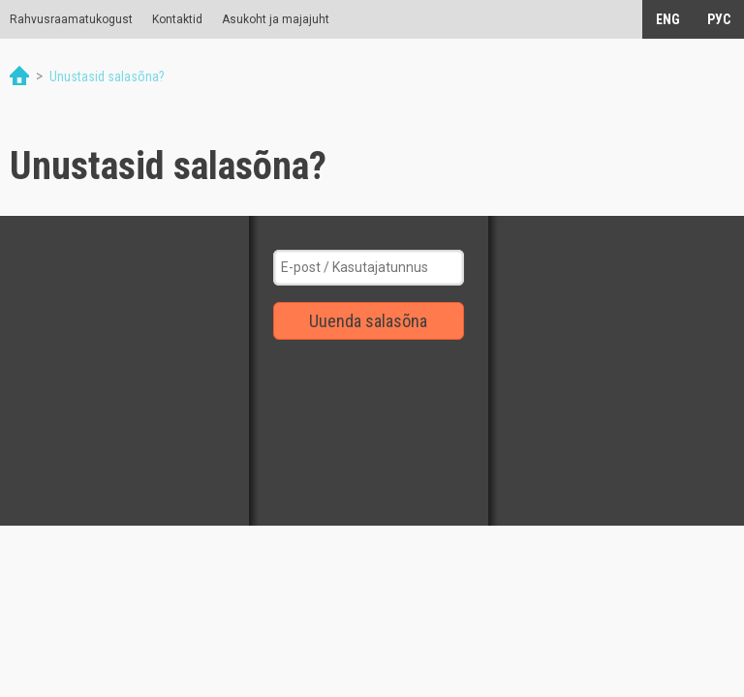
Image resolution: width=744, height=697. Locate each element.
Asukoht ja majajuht (275, 19)
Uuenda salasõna (368, 321)
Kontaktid (177, 19)
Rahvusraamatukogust (71, 19)
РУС (718, 19)
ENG (668, 19)
